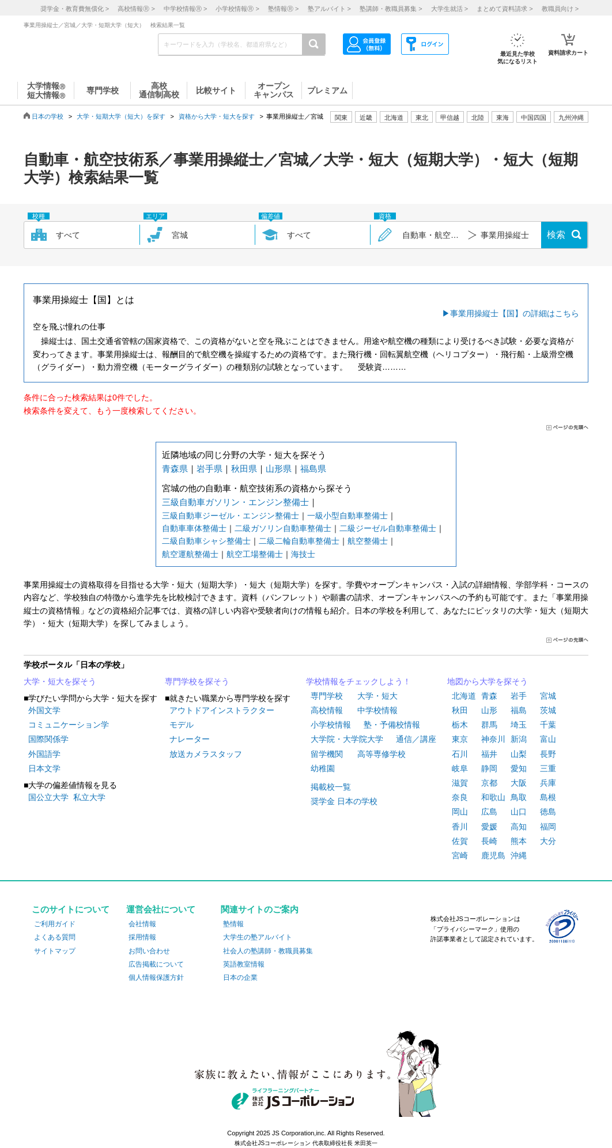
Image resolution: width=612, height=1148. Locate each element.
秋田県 (244, 468)
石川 (460, 754)
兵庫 (548, 782)
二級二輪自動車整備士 (299, 540)
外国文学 (44, 710)
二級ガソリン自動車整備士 (283, 528)
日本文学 (44, 768)
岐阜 (460, 768)
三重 (548, 768)
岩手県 (209, 468)
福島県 (313, 468)
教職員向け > (560, 8)
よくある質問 (54, 937)
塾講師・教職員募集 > (391, 8)
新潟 (519, 739)
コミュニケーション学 (68, 724)
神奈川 (493, 739)
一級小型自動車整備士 (347, 515)
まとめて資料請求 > (504, 8)
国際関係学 (48, 739)
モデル (181, 724)
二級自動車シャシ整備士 (206, 540)
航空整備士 (367, 540)
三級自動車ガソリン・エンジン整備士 (235, 502)
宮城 (548, 695)
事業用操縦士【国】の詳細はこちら (514, 313)
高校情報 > (136, 8)
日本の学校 (47, 116)
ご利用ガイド (54, 924)
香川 (460, 826)
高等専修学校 (381, 754)
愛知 (519, 768)
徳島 (548, 811)
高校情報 (327, 710)
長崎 (489, 841)
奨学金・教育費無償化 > (74, 8)
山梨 (519, 754)
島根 (548, 797)
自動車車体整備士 (194, 528)
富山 (548, 739)
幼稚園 (323, 768)
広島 (489, 811)
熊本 (519, 841)
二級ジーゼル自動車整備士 (387, 528)
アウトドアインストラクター (221, 710)
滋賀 (460, 782)
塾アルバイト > (329, 8)
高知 (519, 826)
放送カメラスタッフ (205, 754)
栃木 (460, 724)
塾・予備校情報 (392, 724)
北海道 (393, 117)
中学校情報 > (185, 8)
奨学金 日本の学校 (344, 801)
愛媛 (489, 826)
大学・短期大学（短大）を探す (121, 116)
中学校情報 (377, 710)
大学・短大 (377, 695)
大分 (548, 841)
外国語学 (44, 754)
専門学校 (327, 695)
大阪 (519, 782)
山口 (519, 811)
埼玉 (519, 724)
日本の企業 (240, 977)
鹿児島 (493, 855)
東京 (460, 739)
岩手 (519, 695)
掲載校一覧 (331, 786)
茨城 (548, 710)
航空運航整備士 (190, 554)
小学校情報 (331, 724)
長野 (548, 754)
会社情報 (142, 924)
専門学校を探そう (197, 681)
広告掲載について (156, 964)
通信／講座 (416, 739)
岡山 (460, 811)
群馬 (489, 724)
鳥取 (519, 797)
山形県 (279, 468)
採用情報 (142, 937)
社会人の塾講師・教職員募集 (268, 951)
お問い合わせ (149, 951)
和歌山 (493, 797)
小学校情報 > (237, 8)
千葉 (548, 724)
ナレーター (189, 739)
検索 (556, 235)
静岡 (489, 768)
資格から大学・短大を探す (217, 116)
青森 (489, 695)
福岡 (548, 826)
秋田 (460, 710)
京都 (489, 782)
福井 (489, 754)
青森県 (175, 468)
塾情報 (233, 924)
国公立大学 (48, 797)
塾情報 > (283, 8)
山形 (489, 710)
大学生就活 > (449, 8)
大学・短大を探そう (60, 681)
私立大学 (89, 797)
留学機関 (327, 754)
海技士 (303, 554)
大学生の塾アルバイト (257, 937)
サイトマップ (54, 951)
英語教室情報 (244, 964)
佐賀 (460, 841)
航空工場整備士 (254, 554)
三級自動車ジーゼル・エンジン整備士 (230, 515)
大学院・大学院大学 (347, 739)
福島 (519, 710)
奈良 (460, 797)
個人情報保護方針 (156, 977)
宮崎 (460, 855)
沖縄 (519, 855)
